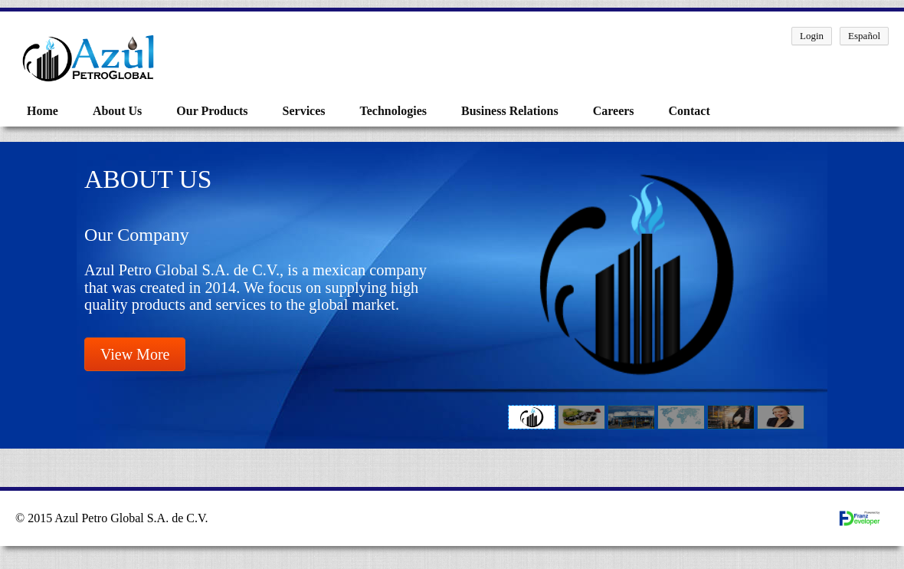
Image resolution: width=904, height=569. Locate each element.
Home (42, 110)
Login (812, 35)
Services (304, 110)
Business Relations (509, 110)
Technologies (393, 110)
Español (864, 35)
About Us (117, 110)
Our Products (211, 110)
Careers (613, 110)
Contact (689, 110)
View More (134, 354)
